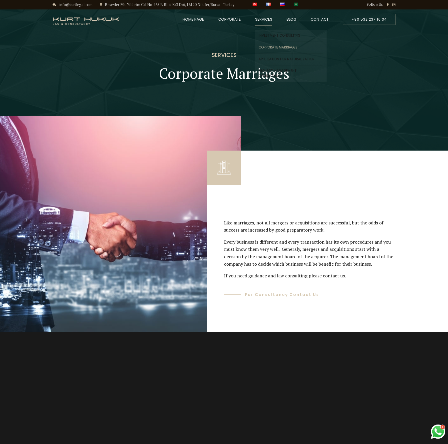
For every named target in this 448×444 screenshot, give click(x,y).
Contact (320, 19)
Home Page (193, 19)
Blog (291, 19)
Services (263, 19)
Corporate (229, 19)
